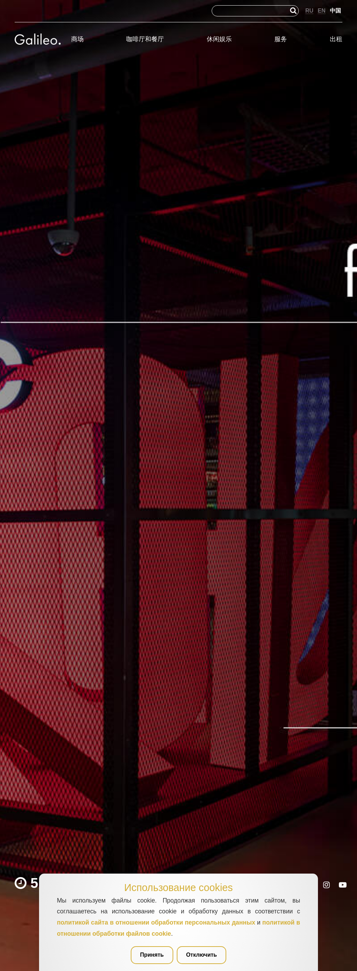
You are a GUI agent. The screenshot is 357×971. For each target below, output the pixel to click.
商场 (77, 39)
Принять (152, 955)
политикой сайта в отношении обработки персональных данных (156, 922)
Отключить (201, 955)
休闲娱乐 (219, 39)
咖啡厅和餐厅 (145, 39)
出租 (336, 39)
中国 (335, 11)
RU (309, 11)
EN (321, 11)
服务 (280, 39)
